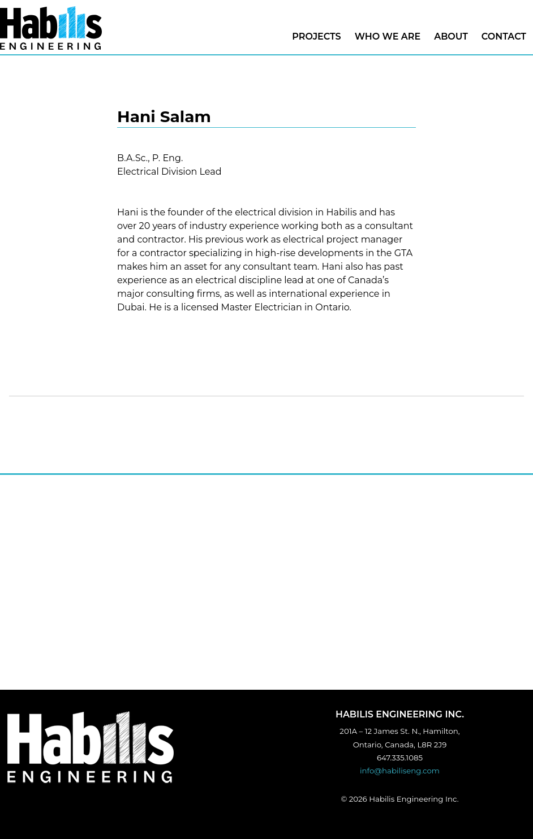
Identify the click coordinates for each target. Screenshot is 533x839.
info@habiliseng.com (400, 770)
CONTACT (504, 36)
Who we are (388, 36)
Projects (316, 36)
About (451, 36)
